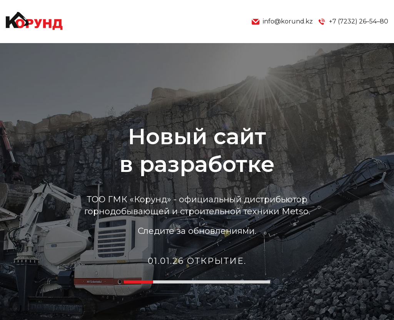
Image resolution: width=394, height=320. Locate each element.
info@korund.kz (282, 21)
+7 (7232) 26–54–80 (352, 21)
